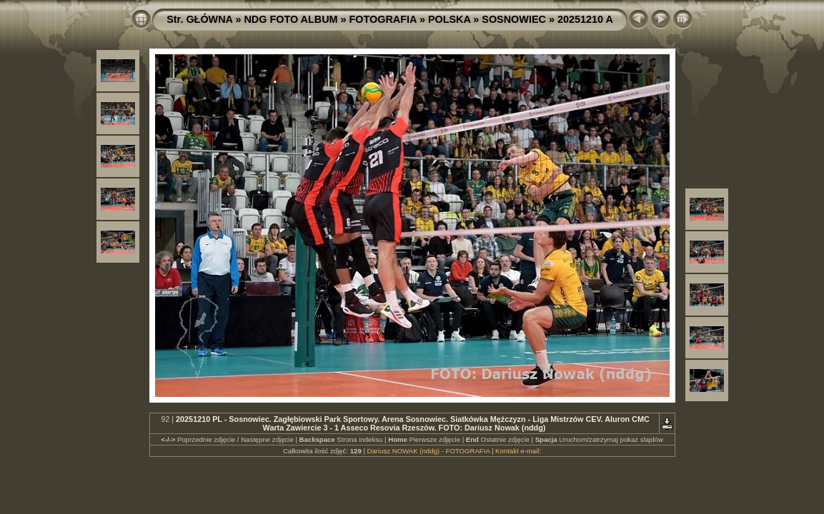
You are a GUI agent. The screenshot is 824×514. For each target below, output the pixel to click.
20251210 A (585, 19)
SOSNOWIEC (514, 19)
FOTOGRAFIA (383, 19)
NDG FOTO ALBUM (290, 19)
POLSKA (449, 19)
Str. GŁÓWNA (199, 19)
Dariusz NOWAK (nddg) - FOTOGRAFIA (428, 451)
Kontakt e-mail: (518, 451)
